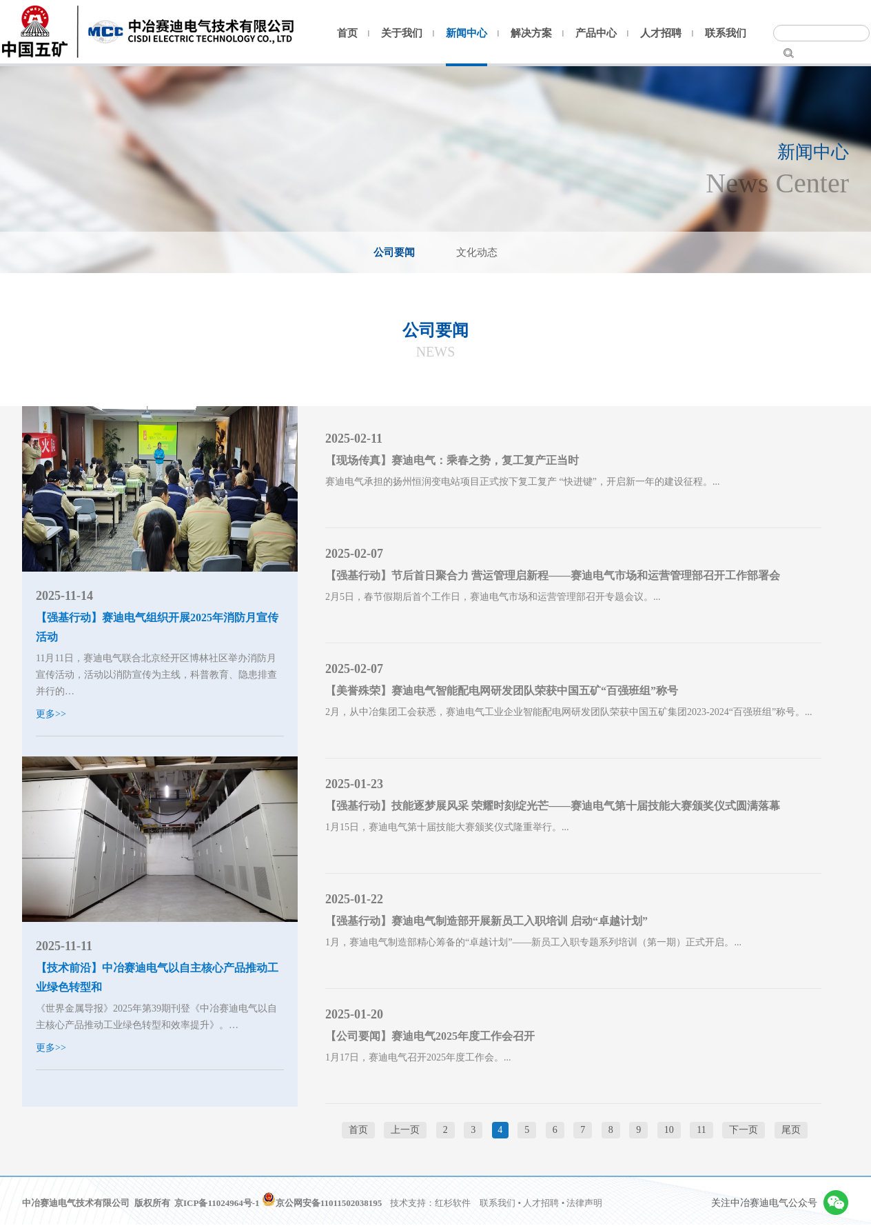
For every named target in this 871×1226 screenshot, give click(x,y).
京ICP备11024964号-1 (217, 1203)
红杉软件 (453, 1203)
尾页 (791, 1130)
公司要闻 (394, 252)
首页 (347, 33)
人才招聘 (661, 33)
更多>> (51, 714)
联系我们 (725, 33)
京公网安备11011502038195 (322, 1203)
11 (701, 1130)
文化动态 (477, 252)
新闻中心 (466, 33)
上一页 (405, 1130)
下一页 (743, 1130)
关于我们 (401, 33)
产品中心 (596, 33)
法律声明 (584, 1203)
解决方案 (531, 33)
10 (669, 1130)
